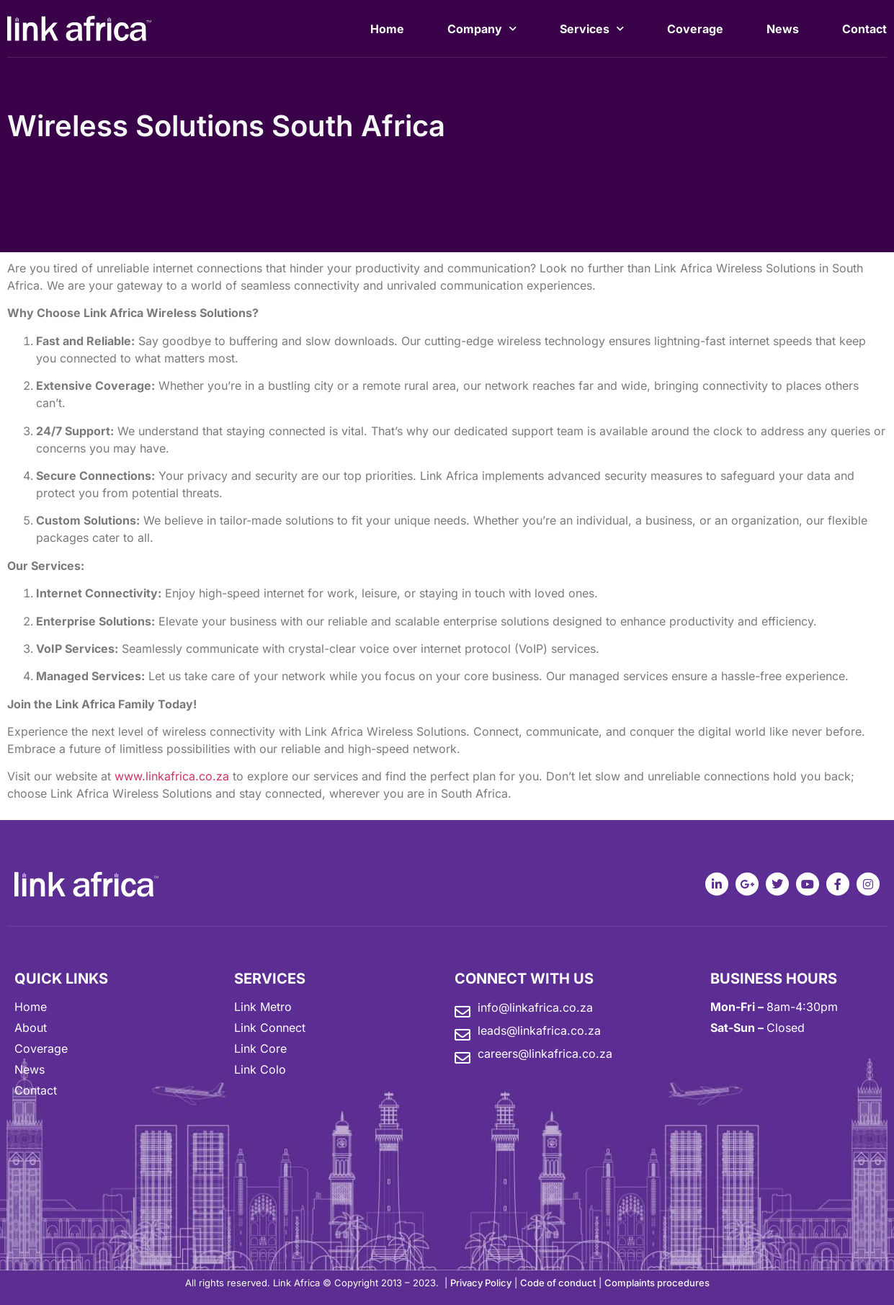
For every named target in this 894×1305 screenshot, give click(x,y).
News (782, 31)
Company (482, 30)
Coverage (695, 31)
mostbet (2, 2)
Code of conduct (558, 1282)
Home (387, 31)
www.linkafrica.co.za (172, 776)
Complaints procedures (657, 1282)
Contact (864, 31)
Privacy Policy (480, 1282)
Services (592, 30)
